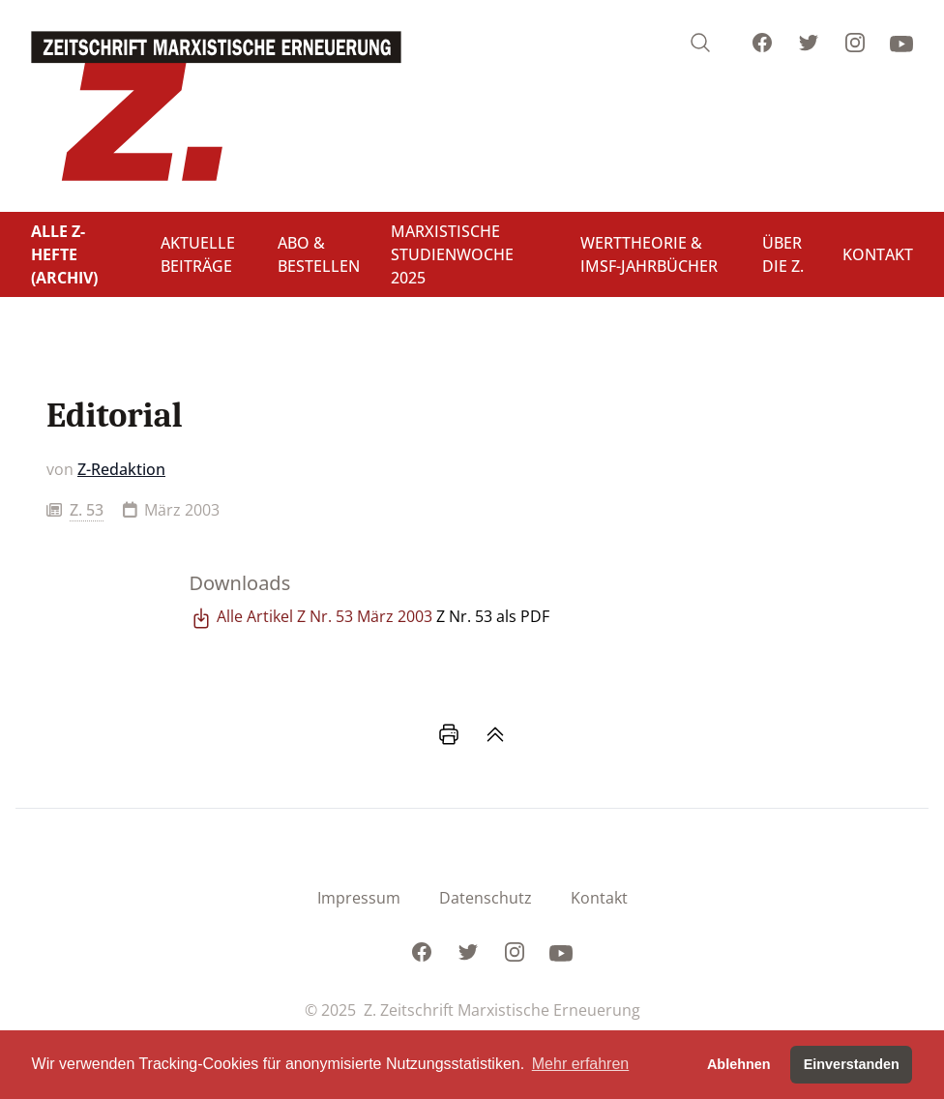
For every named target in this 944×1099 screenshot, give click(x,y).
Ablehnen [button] (739, 1064)
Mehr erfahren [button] (581, 1063)
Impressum (358, 897)
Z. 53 (86, 509)
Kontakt (599, 897)
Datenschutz (485, 897)
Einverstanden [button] (852, 1064)
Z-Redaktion (121, 469)
